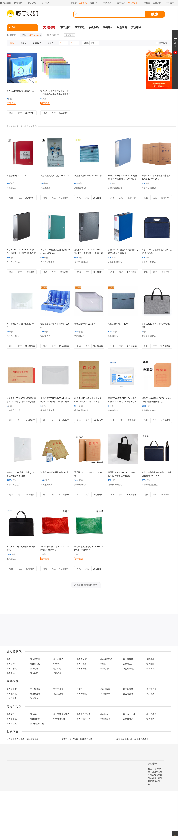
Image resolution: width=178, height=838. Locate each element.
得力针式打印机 (83, 719)
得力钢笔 (150, 719)
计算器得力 (12, 698)
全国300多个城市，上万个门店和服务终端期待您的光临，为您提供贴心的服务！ (155, 776)
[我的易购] (109, 3)
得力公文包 (58, 694)
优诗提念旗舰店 (14, 410)
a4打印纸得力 (129, 668)
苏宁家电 (80, 27)
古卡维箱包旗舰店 (150, 484)
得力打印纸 (35, 664)
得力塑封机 (12, 694)
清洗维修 (136, 27)
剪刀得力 (34, 698)
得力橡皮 (150, 694)
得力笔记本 (105, 668)
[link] (12, 43)
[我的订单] (95, 3)
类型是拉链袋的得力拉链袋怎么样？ (132, 739)
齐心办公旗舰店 (115, 188)
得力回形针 (105, 694)
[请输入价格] (63, 43)
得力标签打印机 (37, 723)
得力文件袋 (58, 689)
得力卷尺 (34, 673)
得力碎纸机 (128, 659)
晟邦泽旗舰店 (80, 188)
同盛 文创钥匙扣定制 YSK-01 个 (54, 175)
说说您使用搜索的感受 (85, 585)
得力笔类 (34, 668)
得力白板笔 (12, 719)
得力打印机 (35, 659)
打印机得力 (58, 673)
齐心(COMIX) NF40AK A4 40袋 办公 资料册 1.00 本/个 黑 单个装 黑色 (21, 253)
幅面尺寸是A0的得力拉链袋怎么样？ (78, 739)
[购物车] (134, 3)
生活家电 (122, 27)
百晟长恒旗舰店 (115, 484)
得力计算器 (82, 664)
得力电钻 (34, 714)
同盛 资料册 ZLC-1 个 (16, 175)
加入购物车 (30, 113)
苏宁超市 (65, 27)
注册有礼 (83, 3)
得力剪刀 (57, 664)
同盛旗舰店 (12, 188)
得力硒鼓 (11, 714)
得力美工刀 (128, 664)
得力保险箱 (128, 689)
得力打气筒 (128, 719)
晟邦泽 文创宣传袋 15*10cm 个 (88, 175)
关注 (20, 113)
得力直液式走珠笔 (61, 714)
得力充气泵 (151, 689)
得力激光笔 (35, 719)
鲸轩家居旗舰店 (81, 410)
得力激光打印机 (83, 714)
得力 (9, 659)
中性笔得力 (35, 689)
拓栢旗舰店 (45, 336)
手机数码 (94, 27)
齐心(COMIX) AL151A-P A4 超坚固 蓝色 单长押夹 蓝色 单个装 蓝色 (122, 178)
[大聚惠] (49, 27)
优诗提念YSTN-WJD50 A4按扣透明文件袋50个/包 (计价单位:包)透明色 (55, 401)
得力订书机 (12, 668)
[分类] (22, 27)
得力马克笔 (128, 694)
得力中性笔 (58, 659)
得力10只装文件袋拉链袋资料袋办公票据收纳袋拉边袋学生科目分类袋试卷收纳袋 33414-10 (55, 94)
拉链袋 (80, 689)
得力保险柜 (82, 659)
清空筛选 (70, 35)
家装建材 (108, 27)
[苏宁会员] (121, 3)
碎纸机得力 (151, 668)
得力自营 (11, 664)
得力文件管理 (59, 719)
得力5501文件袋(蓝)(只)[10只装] (21, 91)
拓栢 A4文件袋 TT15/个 (118, 324)
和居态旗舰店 (46, 484)
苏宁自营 (11, 103)
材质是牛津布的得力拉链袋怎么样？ (23, 739)
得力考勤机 (82, 694)
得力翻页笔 (35, 694)
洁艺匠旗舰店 (80, 484)
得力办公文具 (129, 714)
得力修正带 (12, 689)
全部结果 (11, 35)
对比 (11, 113)
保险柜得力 (151, 659)
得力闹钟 (11, 673)
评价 (9, 99)
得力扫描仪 (151, 714)
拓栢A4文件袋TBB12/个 (84, 324)
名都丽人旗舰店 (149, 410)
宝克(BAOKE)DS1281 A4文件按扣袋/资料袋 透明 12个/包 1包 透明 (122, 401)
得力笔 (103, 664)
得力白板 (150, 664)
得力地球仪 (105, 719)
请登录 (74, 3)
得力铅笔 (57, 668)
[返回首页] (6, 3)
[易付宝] (147, 3)
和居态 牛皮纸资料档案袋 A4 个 (54, 472)
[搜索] (111, 14)
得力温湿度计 (13, 723)
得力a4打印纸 (106, 659)
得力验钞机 (105, 714)
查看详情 (132, 198)
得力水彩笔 (105, 689)
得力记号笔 (82, 668)
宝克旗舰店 (113, 410)
